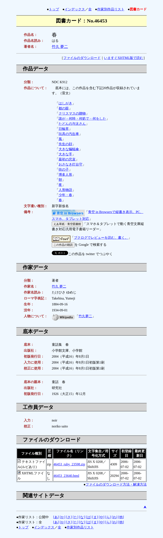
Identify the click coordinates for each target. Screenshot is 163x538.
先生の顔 (65, 144)
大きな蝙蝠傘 (69, 149)
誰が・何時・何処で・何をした (82, 118)
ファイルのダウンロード (82, 58)
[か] (62, 517)
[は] (88, 517)
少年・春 (65, 195)
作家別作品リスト (110, 9)
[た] (75, 517)
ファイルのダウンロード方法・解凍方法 (116, 484)
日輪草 (64, 129)
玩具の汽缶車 (69, 134)
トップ (54, 9)
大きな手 (65, 154)
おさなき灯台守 (70, 164)
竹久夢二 (85, 316)
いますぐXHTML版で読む (123, 58)
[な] (82, 517)
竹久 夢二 (60, 47)
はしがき (65, 103)
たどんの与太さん (72, 123)
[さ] (69, 517)
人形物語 (65, 190)
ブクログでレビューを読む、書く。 (101, 237)
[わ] (114, 517)
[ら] (108, 517)
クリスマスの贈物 (72, 113)
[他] (121, 517)
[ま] (95, 517)
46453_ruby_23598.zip (69, 464)
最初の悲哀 (67, 159)
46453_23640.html (66, 476)
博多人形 (65, 174)
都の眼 (64, 108)
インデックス (75, 9)
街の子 (64, 169)
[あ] (56, 517)
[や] (101, 517)
